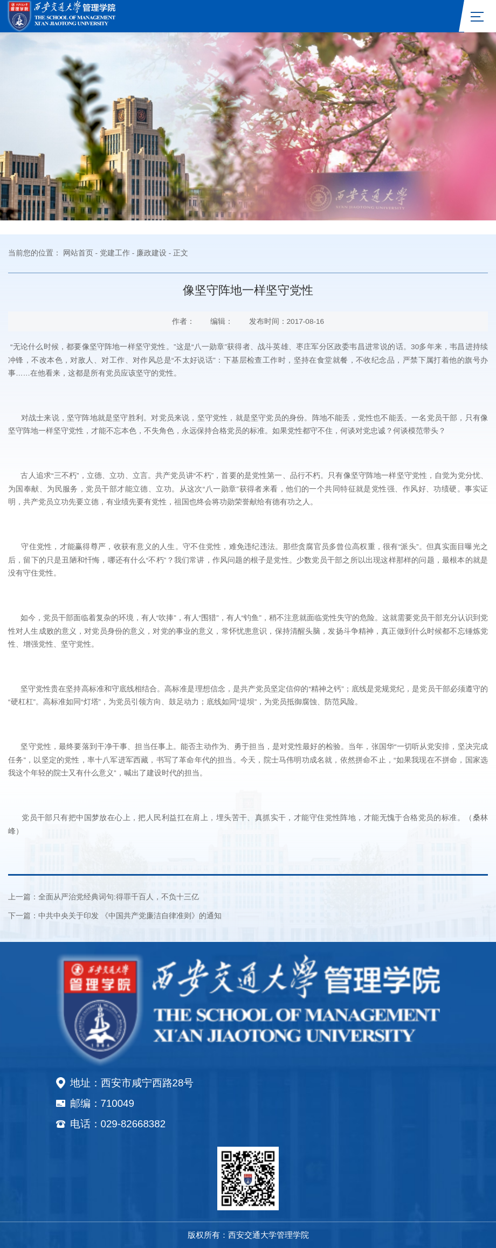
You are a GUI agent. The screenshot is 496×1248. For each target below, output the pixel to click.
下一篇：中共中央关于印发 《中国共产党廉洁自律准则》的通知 (115, 916)
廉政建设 (151, 253)
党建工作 (115, 253)
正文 (180, 253)
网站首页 (78, 253)
